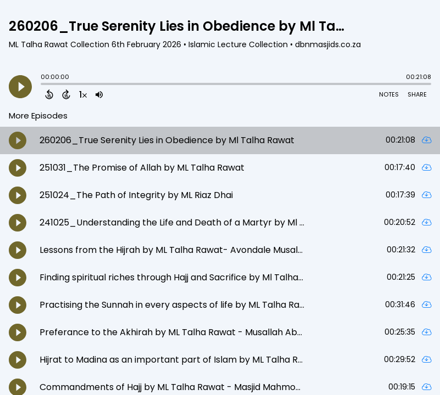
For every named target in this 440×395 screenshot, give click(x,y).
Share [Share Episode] (417, 94)
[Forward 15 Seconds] (66, 94)
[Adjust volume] (99, 94)
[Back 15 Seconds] (49, 94)
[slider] (43, 85)
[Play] (20, 86)
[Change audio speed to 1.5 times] (83, 94)
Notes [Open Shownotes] (389, 94)
